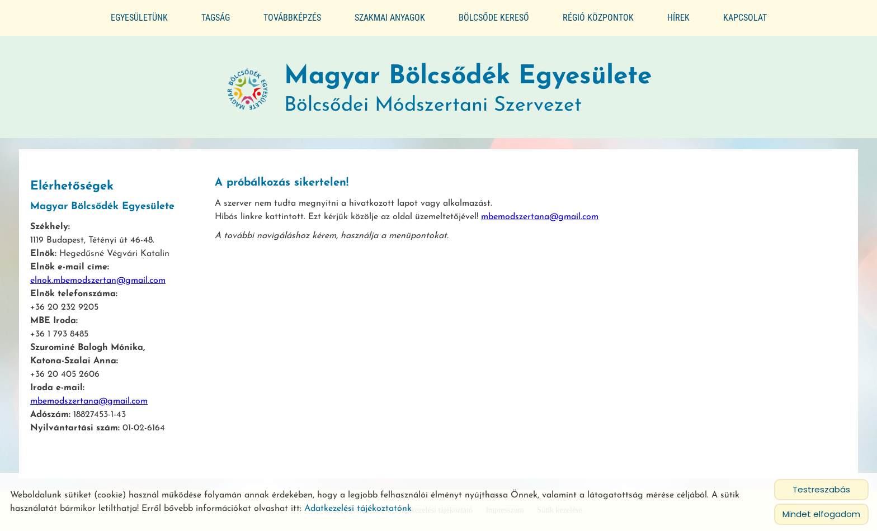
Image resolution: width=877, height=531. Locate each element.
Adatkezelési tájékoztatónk (358, 508)
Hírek (678, 17)
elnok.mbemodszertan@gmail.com (98, 275)
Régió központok (598, 17)
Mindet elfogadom (821, 514)
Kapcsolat (745, 17)
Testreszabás (821, 489)
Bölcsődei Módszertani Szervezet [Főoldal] (468, 85)
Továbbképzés (292, 17)
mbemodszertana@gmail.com (89, 396)
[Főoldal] (247, 85)
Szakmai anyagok (390, 17)
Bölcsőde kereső (494, 17)
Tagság (215, 17)
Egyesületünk (139, 17)
